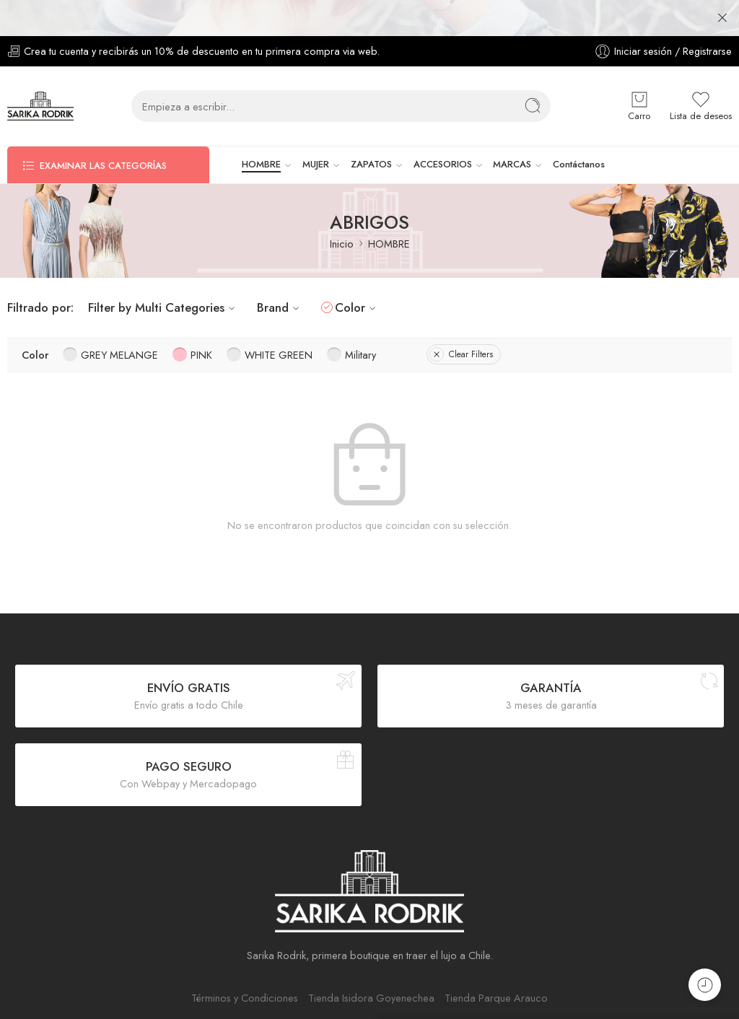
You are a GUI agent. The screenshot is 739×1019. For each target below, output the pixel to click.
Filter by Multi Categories (163, 271)
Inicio (342, 207)
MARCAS (512, 128)
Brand (280, 271)
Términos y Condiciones (244, 961)
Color (357, 271)
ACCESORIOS (443, 128)
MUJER (315, 128)
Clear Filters (461, 318)
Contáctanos (579, 128)
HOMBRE (261, 128)
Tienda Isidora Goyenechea (371, 961)
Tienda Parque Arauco (496, 961)
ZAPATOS (371, 128)
